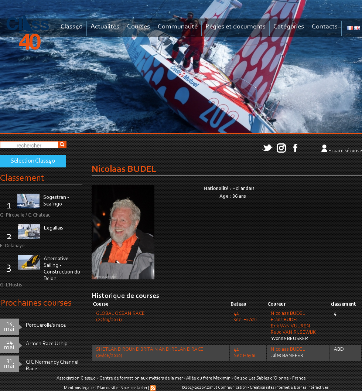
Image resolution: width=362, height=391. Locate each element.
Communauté (178, 26)
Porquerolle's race (46, 325)
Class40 (72, 26)
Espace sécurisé (345, 151)
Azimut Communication (225, 387)
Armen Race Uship (47, 344)
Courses (138, 26)
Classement (22, 178)
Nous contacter (133, 388)
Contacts (325, 26)
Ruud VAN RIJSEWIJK (293, 332)
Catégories (288, 26)
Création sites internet (270, 387)
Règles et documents (235, 26)
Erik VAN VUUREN (290, 326)
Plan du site (107, 388)
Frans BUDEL (285, 320)
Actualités (104, 26)
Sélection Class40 (33, 161)
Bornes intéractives (311, 387)
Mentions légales (79, 388)
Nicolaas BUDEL (288, 313)
